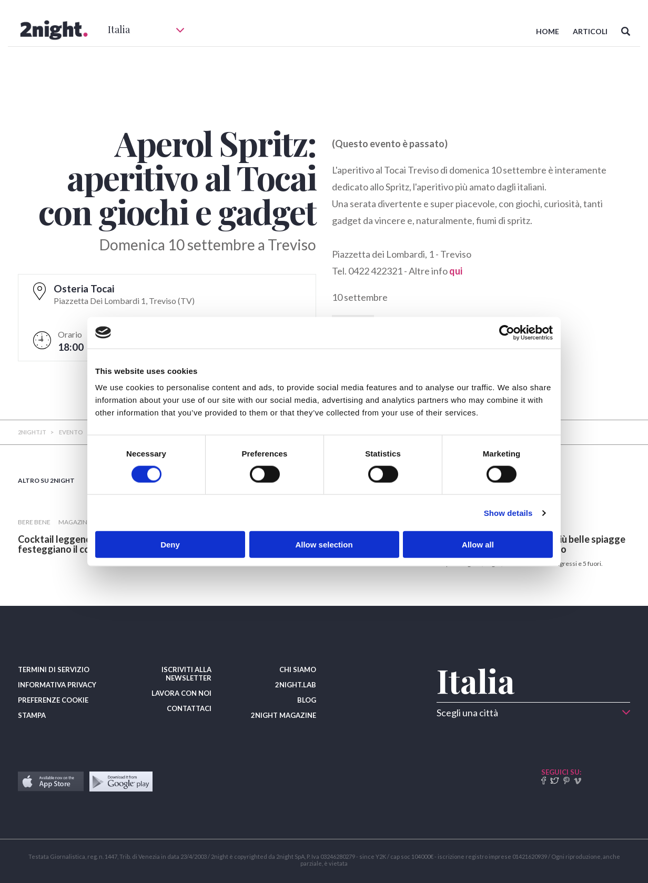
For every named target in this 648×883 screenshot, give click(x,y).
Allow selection (323, 544)
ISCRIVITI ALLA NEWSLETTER (186, 673)
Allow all (478, 544)
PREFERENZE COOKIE (53, 700)
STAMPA (32, 715)
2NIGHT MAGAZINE (283, 715)
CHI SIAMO (297, 669)
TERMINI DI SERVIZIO (53, 669)
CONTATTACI (189, 708)
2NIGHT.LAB (295, 685)
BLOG (306, 700)
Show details (508, 512)
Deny (170, 544)
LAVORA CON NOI (181, 693)
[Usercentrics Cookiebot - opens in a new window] (507, 332)
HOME (547, 31)
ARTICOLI (590, 31)
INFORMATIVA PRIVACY (57, 685)
